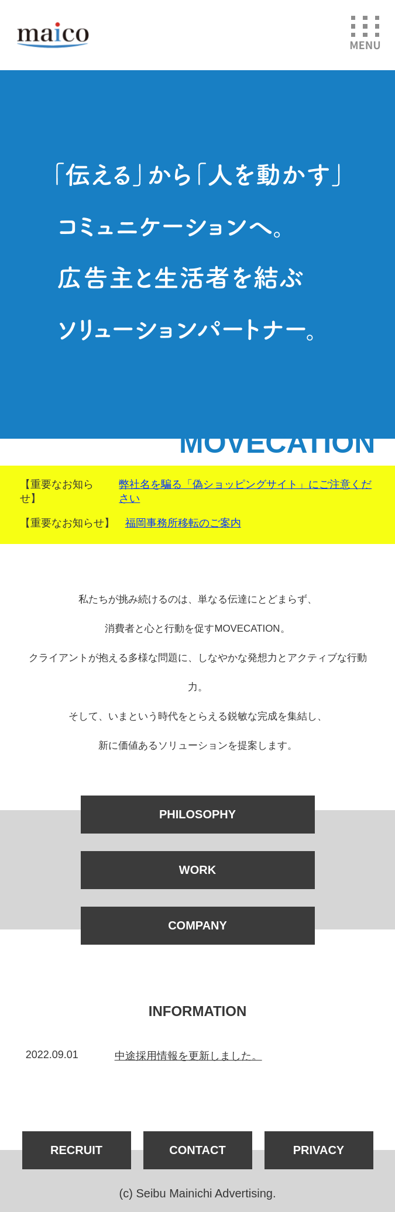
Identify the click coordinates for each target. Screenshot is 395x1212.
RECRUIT (76, 1150)
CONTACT (197, 1150)
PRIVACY (318, 1150)
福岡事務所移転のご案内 (183, 523)
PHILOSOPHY (197, 814)
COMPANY (197, 925)
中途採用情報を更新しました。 (188, 1056)
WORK (197, 869)
